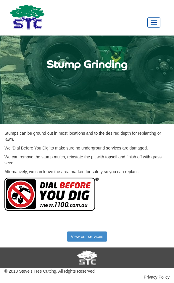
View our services (87, 236)
